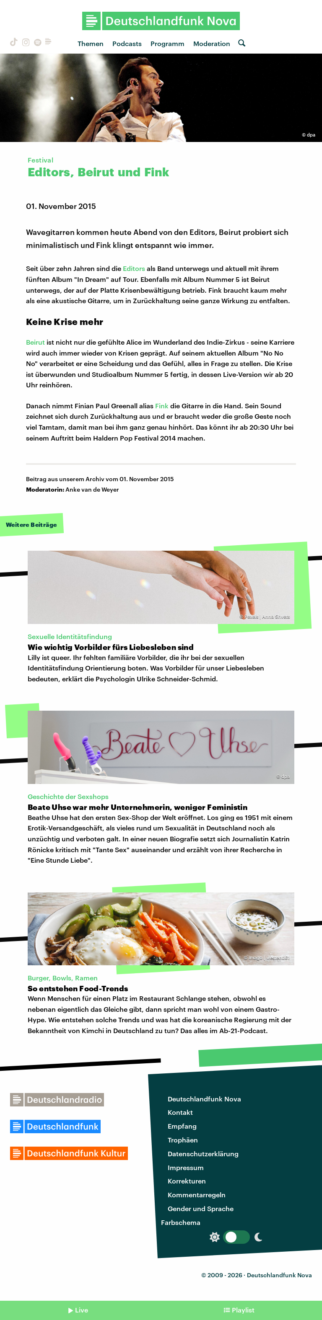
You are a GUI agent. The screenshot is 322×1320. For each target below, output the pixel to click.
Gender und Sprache (201, 1208)
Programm (167, 43)
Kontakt (180, 1112)
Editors (134, 268)
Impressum (186, 1167)
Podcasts (127, 43)
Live (81, 1310)
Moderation (211, 43)
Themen (91, 43)
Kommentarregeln (197, 1195)
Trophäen (183, 1140)
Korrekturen (187, 1181)
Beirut (35, 342)
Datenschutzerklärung (203, 1154)
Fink (162, 406)
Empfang (182, 1126)
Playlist (243, 1310)
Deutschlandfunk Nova (204, 1099)
